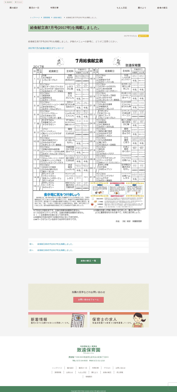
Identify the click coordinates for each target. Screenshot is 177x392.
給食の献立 (162, 8)
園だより (142, 8)
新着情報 (46, 17)
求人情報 (112, 373)
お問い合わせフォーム (88, 300)
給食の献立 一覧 (88, 261)
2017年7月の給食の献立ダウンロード (46, 48)
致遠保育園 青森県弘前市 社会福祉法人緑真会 (88, 7)
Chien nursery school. (87, 387)
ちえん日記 (122, 8)
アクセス (105, 368)
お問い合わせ (118, 368)
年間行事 (54, 8)
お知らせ (65, 373)
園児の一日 (34, 8)
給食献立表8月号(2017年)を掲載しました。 (51, 250)
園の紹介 (14, 8)
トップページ (35, 17)
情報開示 (123, 373)
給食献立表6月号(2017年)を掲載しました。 (51, 244)
